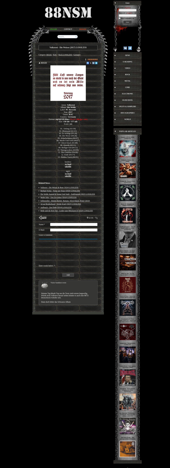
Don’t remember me (127, 18)
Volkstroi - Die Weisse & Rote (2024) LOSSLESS (59, 188)
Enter (127, 22)
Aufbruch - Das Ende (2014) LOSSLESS (56, 207)
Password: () (125, 13)
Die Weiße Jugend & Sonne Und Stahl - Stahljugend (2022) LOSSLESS (67, 194)
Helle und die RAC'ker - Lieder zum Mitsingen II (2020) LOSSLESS (66, 211)
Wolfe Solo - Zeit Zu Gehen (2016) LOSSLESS (58, 197)
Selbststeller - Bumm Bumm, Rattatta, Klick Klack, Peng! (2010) (65, 201)
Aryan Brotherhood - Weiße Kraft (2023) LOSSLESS (60, 204)
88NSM (44, 63)
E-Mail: (121, 8)
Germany (77, 55)
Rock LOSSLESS (65, 55)
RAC (55, 55)
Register (127, 8)
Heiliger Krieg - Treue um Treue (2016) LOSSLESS (60, 191)
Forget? (129, 13)
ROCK (49, 55)
